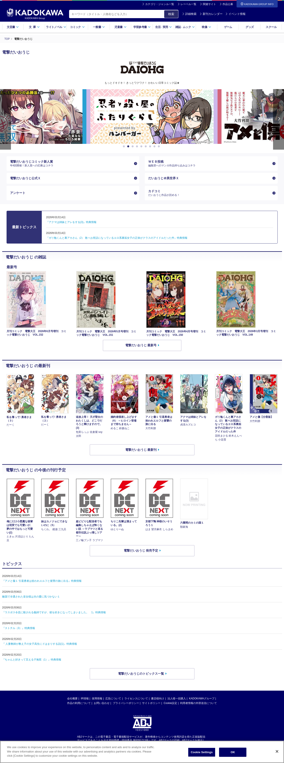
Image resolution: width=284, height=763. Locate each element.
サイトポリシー (151, 703)
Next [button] (278, 119)
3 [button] (133, 146)
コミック (77, 27)
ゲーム (228, 27)
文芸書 (13, 27)
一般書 (99, 27)
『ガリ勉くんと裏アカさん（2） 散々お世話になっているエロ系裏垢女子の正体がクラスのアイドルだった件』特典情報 (116, 237)
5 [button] (142, 146)
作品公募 (228, 4)
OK (233, 752)
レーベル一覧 (188, 4)
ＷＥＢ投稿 (209, 163)
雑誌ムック (185, 27)
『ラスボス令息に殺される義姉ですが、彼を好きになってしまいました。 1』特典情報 (54, 612)
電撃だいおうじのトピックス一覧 (141, 673)
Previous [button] (5, 119)
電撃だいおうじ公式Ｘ (25, 178)
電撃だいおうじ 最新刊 (141, 449)
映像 (206, 27)
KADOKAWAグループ (201, 698)
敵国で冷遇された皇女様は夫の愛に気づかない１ (31, 596)
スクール (271, 27)
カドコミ (209, 193)
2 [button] (129, 146)
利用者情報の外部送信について (198, 703)
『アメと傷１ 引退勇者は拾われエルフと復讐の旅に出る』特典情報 (42, 580)
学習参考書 (142, 27)
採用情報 (97, 698)
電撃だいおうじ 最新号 (141, 345)
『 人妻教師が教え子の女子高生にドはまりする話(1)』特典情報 (39, 643)
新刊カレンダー (211, 14)
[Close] (277, 751)
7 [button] (151, 146)
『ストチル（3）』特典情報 (18, 628)
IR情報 (85, 698)
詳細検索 (189, 14)
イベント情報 (235, 14)
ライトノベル (56, 27)
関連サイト (209, 4)
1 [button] (124, 146)
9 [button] (159, 146)
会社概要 (72, 698)
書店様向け (157, 698)
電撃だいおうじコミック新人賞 (71, 163)
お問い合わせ (102, 703)
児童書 (120, 27)
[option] (142, 116)
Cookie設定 (170, 703)
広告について (113, 698)
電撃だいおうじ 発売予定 (141, 550)
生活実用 (163, 27)
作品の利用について (79, 703)
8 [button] (155, 146)
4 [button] (137, 146)
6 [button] (146, 146)
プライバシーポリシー (126, 703)
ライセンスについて (136, 698)
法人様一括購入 (176, 698)
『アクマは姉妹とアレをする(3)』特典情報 (71, 222)
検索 (171, 14)
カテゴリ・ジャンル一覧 (159, 4)
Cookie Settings (202, 752)
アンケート (17, 193)
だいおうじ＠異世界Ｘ (163, 178)
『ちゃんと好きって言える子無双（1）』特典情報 (31, 659)
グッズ (250, 27)
